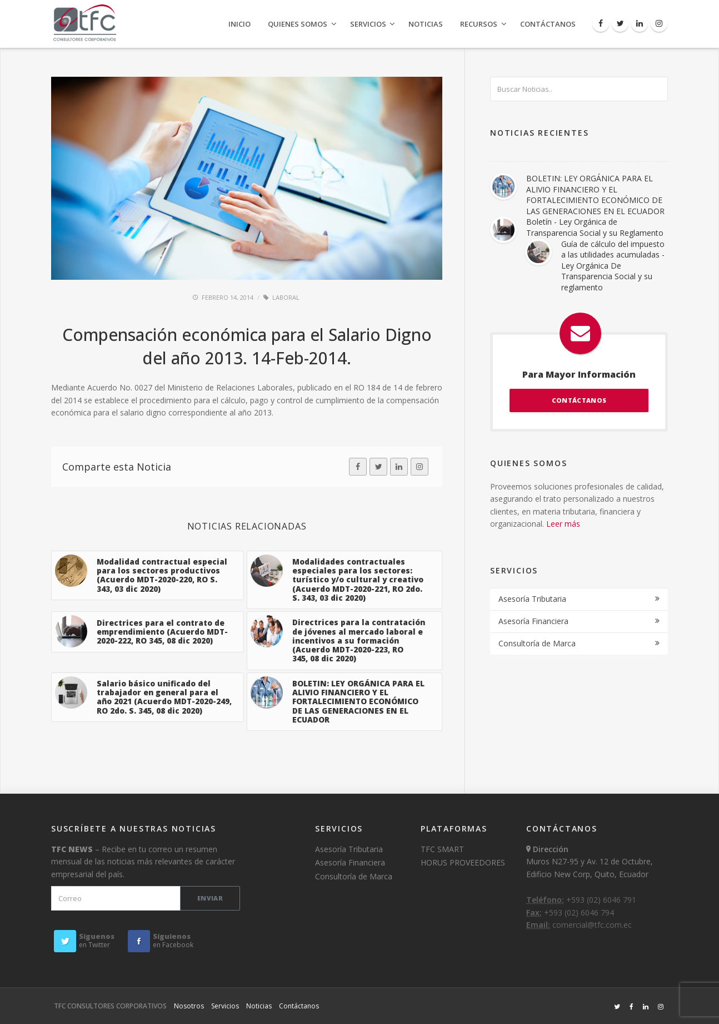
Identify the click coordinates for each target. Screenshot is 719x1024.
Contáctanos (548, 24)
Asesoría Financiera (533, 621)
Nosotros (189, 1006)
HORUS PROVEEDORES (463, 862)
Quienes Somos (297, 24)
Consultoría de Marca (537, 643)
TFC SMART (442, 849)
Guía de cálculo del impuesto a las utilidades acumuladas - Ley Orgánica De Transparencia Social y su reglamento (613, 266)
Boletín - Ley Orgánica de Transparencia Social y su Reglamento (594, 227)
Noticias (425, 24)
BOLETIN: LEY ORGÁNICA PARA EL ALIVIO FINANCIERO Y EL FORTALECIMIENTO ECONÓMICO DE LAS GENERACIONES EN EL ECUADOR (595, 194)
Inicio (239, 24)
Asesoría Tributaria (532, 598)
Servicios (368, 24)
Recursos (478, 24)
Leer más (563, 523)
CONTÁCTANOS (579, 400)
